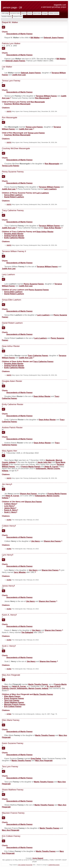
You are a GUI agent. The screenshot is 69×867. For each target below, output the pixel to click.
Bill (35, 38)
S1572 (9, 111)
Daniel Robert (14, 197)
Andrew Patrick (14, 236)
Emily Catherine (14, 238)
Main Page (5, 13)
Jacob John (44, 462)
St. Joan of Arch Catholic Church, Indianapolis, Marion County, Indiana (31, 687)
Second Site (29, 864)
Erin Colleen (12, 706)
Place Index (37, 13)
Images (44, 13)
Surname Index (15, 13)
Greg (36, 758)
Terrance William (46, 96)
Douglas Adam (13, 234)
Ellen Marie (12, 696)
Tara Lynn (11, 700)
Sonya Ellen (13, 195)
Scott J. (10, 512)
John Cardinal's (22, 864)
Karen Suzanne (14, 698)
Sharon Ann (28, 494)
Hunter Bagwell (38, 858)
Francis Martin (30, 466)
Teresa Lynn (34, 127)
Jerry (20, 572)
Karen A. (10, 510)
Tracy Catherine (38, 356)
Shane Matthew (14, 702)
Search (24, 13)
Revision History (7, 16)
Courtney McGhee (17, 104)
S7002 (9, 714)
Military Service (54, 13)
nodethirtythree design (54, 864)
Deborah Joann (54, 38)
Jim (35, 541)
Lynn (9, 506)
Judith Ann (19, 75)
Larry (50, 189)
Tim (27, 632)
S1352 (9, 520)
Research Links (17, 16)
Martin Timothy (38, 684)
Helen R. (51, 466)
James (9, 508)
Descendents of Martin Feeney (19, 34)
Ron (42, 98)
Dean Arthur (52, 228)
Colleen (10, 504)
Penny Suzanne (34, 284)
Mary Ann (43, 760)
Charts (30, 13)
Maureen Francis (14, 704)
